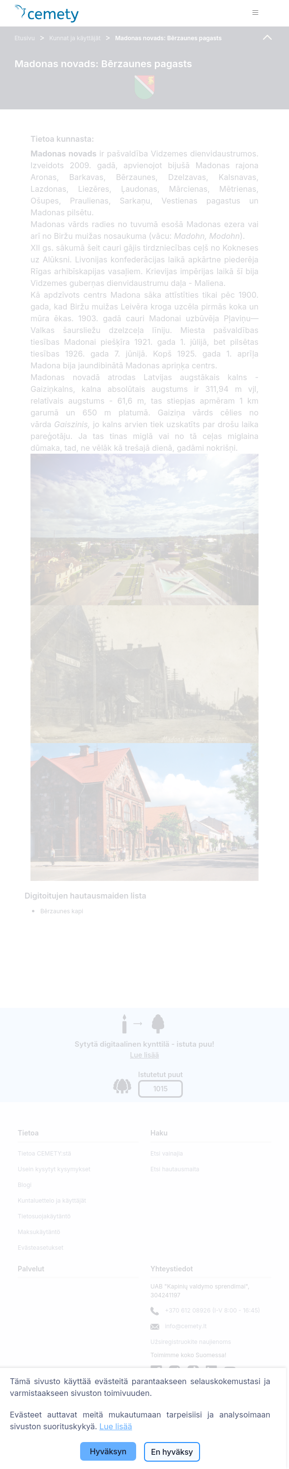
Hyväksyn (108, 1451)
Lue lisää (115, 1426)
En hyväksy (172, 1452)
